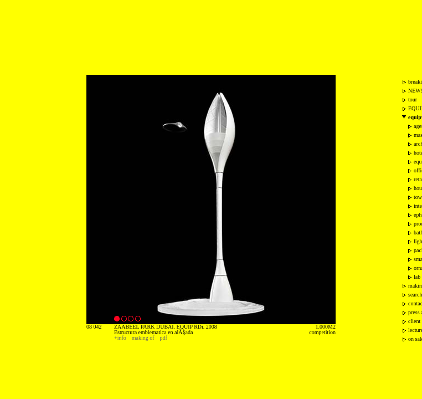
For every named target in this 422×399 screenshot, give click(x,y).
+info (120, 338)
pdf (163, 338)
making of (143, 338)
